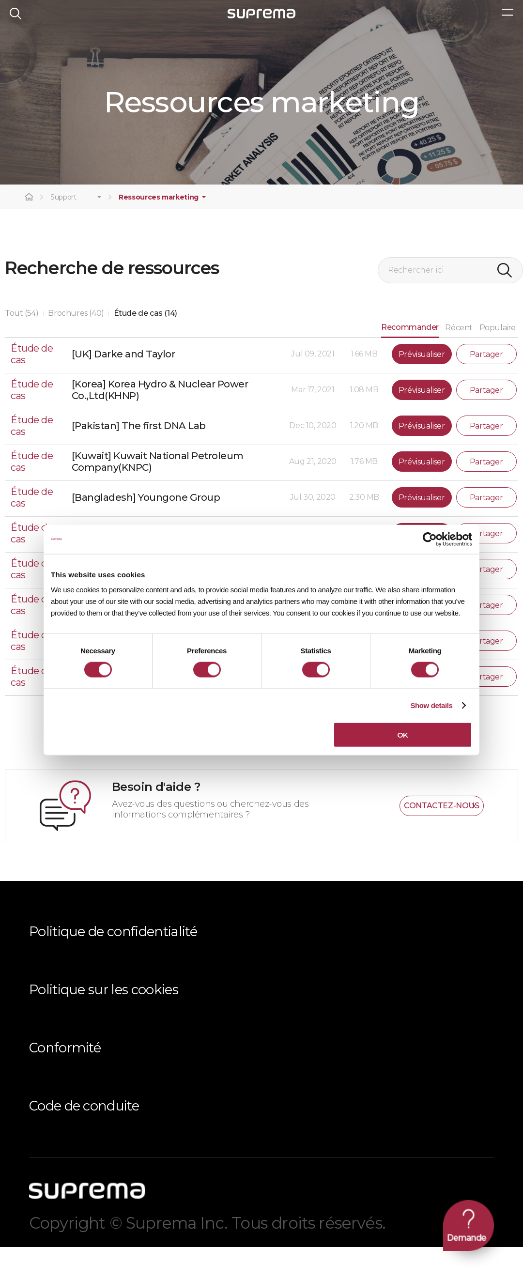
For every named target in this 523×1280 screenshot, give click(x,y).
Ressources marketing (159, 231)
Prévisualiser (422, 387)
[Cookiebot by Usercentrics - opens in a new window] (429, 539)
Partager (486, 387)
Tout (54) (21, 346)
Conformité (65, 1081)
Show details (431, 705)
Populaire (497, 361)
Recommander (410, 360)
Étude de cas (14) (145, 346)
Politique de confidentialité (113, 964)
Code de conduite (84, 1139)
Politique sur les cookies (103, 1023)
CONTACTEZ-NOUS (441, 838)
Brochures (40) (76, 346)
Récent (459, 361)
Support (63, 231)
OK (402, 735)
